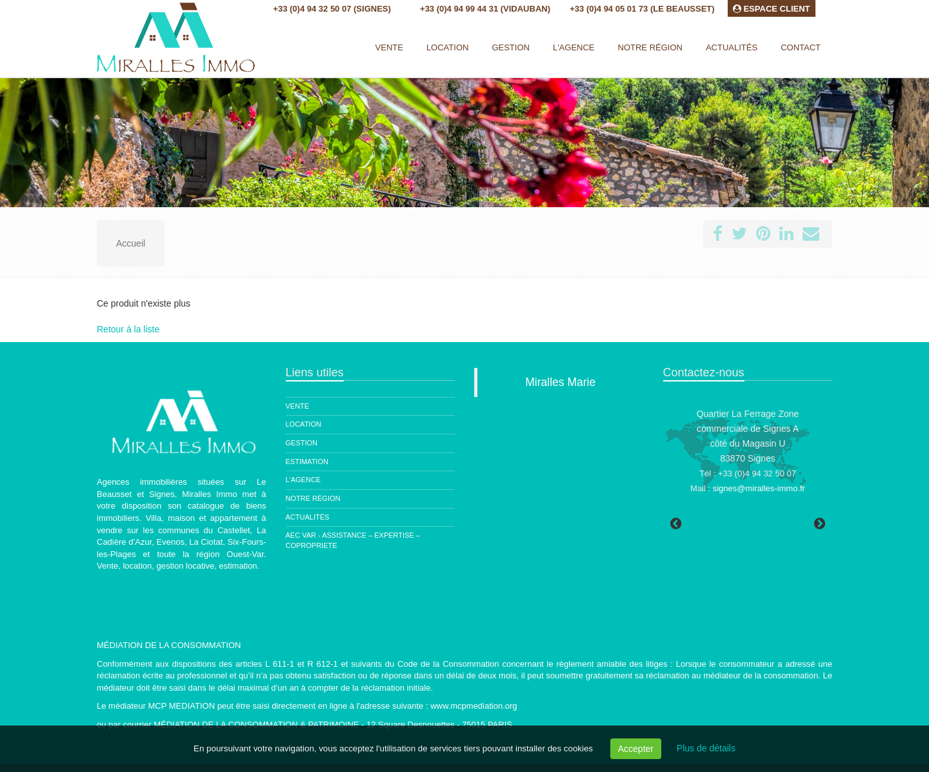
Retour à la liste (128, 329)
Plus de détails (706, 748)
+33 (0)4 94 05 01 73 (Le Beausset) (642, 9)
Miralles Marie (560, 382)
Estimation (307, 461)
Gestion (302, 443)
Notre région (313, 498)
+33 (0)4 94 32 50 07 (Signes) (331, 9)
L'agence (303, 479)
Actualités (308, 517)
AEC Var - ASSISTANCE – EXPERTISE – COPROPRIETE (353, 540)
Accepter (636, 749)
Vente (389, 47)
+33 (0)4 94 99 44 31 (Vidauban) (485, 9)
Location (447, 47)
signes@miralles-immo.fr (759, 488)
